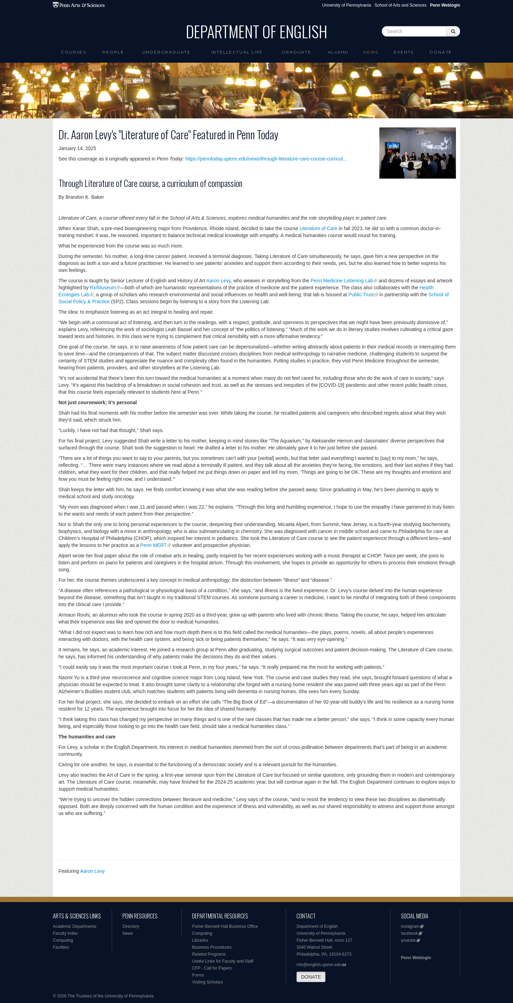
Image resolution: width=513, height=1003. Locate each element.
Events (404, 52)
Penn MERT (153, 545)
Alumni (338, 52)
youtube (408, 940)
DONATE (311, 977)
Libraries (200, 940)
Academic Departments (74, 926)
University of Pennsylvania (346, 5)
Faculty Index (65, 933)
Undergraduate (166, 52)
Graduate (296, 52)
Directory (131, 926)
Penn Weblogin (416, 957)
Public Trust (361, 294)
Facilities (61, 947)
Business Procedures (211, 947)
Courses (73, 52)
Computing (63, 940)
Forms (198, 975)
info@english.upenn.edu (319, 964)
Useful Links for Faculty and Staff (222, 961)
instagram (410, 926)
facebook (409, 933)
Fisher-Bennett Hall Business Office (225, 926)
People (113, 52)
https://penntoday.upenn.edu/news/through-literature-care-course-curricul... (266, 159)
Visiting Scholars (207, 982)
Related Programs (209, 954)
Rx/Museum (103, 287)
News (371, 52)
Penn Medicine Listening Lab (341, 280)
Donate (440, 52)
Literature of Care (319, 228)
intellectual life (237, 52)
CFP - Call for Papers (212, 968)
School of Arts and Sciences (400, 5)
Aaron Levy (218, 280)
